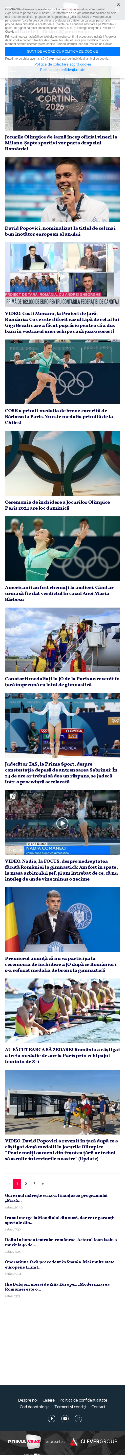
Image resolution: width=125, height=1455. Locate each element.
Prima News (24, 1441)
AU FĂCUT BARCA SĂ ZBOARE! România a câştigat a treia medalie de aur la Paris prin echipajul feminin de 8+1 (62, 1055)
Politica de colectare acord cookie (62, 64)
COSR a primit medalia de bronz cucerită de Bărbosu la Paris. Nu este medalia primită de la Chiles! (59, 417)
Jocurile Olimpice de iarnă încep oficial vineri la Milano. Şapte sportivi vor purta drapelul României (61, 143)
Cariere (48, 1400)
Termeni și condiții (70, 1407)
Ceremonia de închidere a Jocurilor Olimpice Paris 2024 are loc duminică (57, 505)
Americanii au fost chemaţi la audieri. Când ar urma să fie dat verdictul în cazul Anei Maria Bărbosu (59, 593)
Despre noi (28, 1400)
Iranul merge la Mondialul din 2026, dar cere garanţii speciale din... (60, 1220)
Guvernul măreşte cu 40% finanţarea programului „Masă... (56, 1198)
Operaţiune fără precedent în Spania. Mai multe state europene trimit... (60, 1264)
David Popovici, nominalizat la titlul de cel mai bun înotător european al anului (60, 231)
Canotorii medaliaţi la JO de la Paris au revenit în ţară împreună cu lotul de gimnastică (62, 682)
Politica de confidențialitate (83, 1400)
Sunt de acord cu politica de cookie (62, 51)
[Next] (43, 1184)
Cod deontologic (34, 1407)
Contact (98, 1407)
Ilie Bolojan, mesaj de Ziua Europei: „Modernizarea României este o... (57, 1287)
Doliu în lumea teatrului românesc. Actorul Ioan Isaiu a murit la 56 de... (61, 1242)
